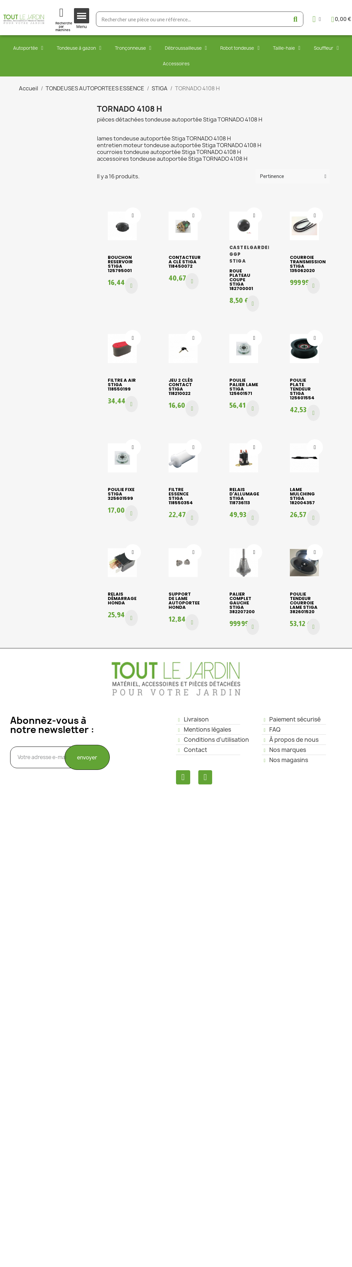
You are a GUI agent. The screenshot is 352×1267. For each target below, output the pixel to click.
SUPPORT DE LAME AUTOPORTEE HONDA (184, 600)
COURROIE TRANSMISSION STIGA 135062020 (308, 264)
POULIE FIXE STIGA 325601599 (121, 494)
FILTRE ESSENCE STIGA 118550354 (181, 496)
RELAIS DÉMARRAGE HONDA (122, 598)
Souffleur (326, 48)
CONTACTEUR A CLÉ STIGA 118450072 (185, 261)
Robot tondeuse (239, 48)
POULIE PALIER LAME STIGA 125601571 (243, 387)
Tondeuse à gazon (79, 48)
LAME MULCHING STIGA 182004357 (302, 496)
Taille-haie (286, 48)
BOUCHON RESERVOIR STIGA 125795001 (120, 264)
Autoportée (28, 48)
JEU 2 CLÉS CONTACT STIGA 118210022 (181, 387)
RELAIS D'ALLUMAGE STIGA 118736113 (244, 496)
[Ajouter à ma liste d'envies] (133, 215)
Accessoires (176, 64)
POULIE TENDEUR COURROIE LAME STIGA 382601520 (304, 603)
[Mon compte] (316, 19)
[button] (131, 285)
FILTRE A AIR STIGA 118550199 (122, 384)
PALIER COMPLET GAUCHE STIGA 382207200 (242, 603)
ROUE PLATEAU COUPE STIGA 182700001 (241, 280)
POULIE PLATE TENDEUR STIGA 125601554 (302, 389)
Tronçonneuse (133, 48)
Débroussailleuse (186, 48)
